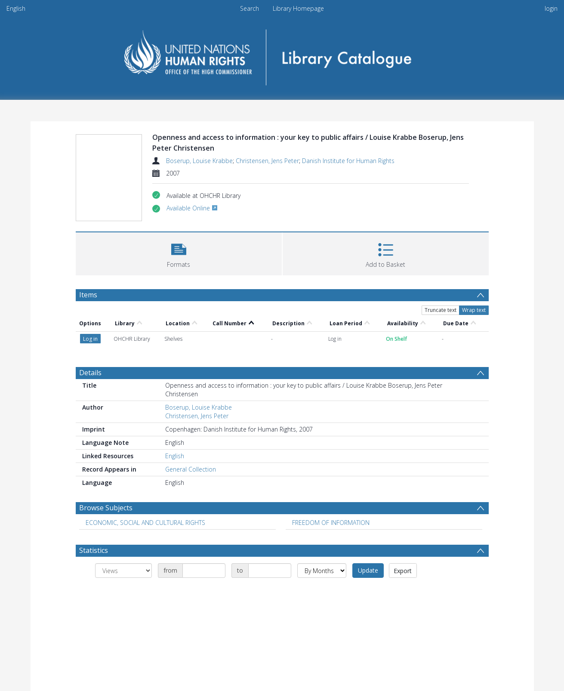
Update (368, 570)
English (15, 8)
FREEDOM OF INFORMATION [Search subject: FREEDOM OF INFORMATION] (331, 522)
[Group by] (123, 570)
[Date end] (269, 570)
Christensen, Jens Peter (267, 161)
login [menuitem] (551, 8)
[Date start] (203, 570)
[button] (179, 252)
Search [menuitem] (249, 8)
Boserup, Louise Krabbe (199, 161)
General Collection (190, 469)
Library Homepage (298, 8)
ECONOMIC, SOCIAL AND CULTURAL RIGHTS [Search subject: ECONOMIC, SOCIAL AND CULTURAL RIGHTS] (145, 522)
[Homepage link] (282, 54)
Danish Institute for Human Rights (348, 161)
